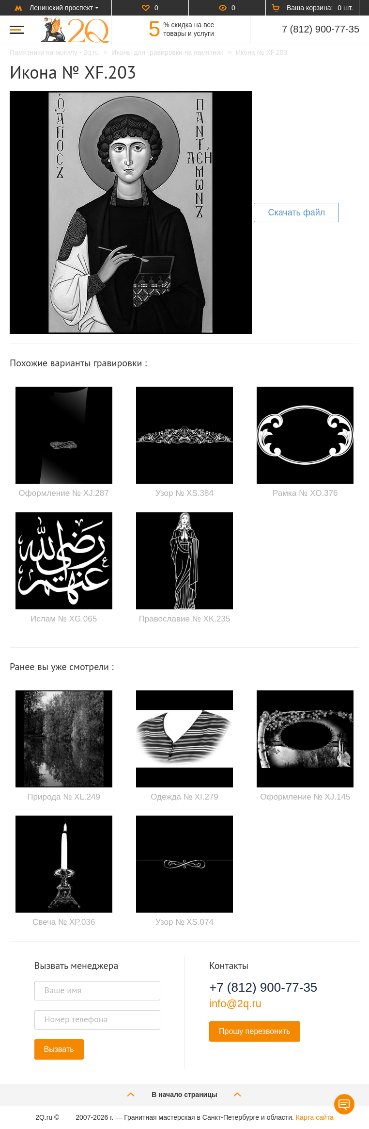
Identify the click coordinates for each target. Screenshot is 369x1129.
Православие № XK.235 (185, 618)
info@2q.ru (235, 1004)
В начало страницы (184, 1094)
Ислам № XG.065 (64, 618)
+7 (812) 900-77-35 (263, 987)
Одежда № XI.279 (184, 797)
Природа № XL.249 (63, 797)
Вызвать (59, 1049)
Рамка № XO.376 (305, 493)
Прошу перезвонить (255, 1031)
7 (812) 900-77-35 (320, 29)
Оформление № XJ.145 (305, 797)
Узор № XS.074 (184, 922)
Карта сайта (315, 1117)
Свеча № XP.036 (63, 922)
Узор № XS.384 (184, 493)
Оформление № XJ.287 (64, 493)
